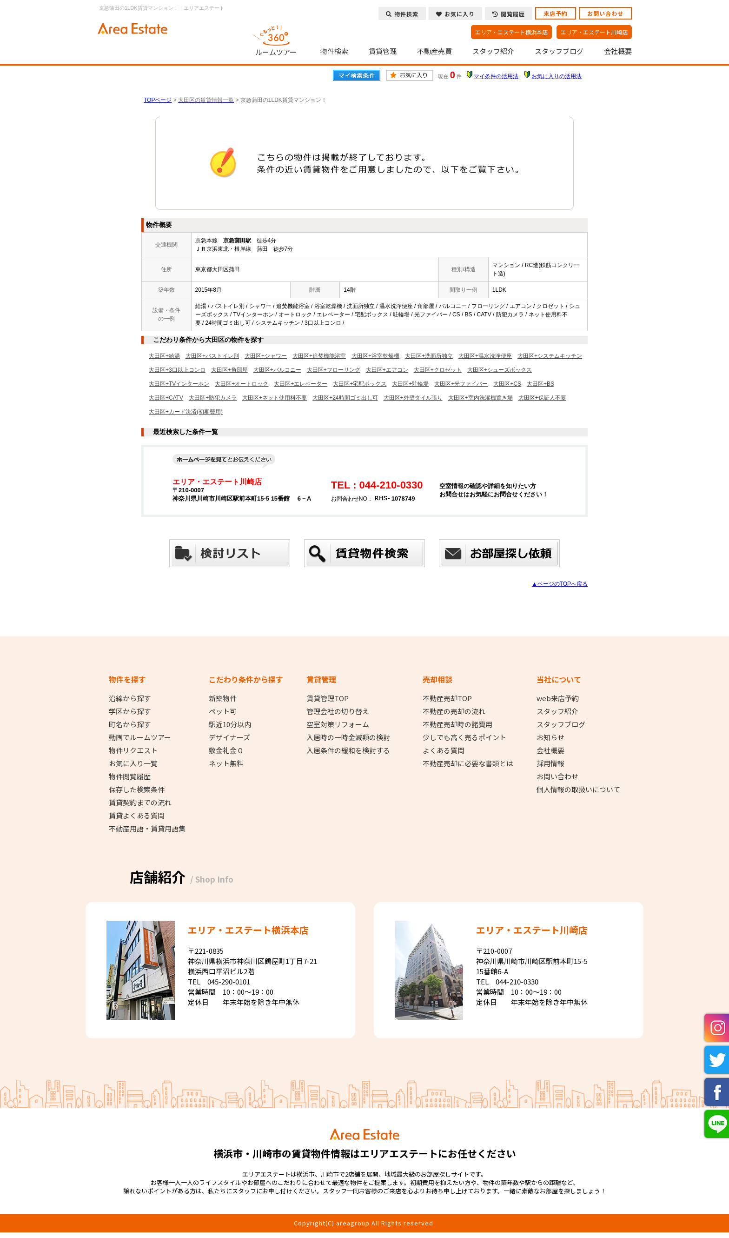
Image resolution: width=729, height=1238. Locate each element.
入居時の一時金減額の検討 (348, 737)
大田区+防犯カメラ (213, 398)
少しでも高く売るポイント (464, 737)
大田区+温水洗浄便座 (485, 356)
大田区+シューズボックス (499, 370)
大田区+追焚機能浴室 (319, 356)
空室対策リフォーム (337, 724)
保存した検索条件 (137, 789)
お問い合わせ (605, 13)
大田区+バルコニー (277, 370)
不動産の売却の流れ (454, 711)
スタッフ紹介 (493, 51)
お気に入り (455, 14)
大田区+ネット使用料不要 (274, 398)
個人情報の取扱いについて (578, 789)
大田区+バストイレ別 (212, 356)
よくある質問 (443, 750)
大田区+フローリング (333, 370)
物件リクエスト (133, 750)
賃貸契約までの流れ (140, 802)
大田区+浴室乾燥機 (375, 356)
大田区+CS (507, 384)
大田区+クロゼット (438, 370)
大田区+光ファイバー (461, 384)
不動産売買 (434, 51)
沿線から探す (130, 698)
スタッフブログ (559, 51)
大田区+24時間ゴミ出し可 (345, 398)
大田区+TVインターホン (179, 384)
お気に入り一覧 (133, 763)
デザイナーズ (229, 737)
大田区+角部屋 (229, 370)
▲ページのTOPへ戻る (560, 584)
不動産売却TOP (447, 698)
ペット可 (223, 711)
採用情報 (550, 763)
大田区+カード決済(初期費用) (186, 411)
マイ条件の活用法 (496, 76)
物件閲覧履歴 (130, 776)
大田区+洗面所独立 (429, 356)
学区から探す (130, 711)
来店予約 (555, 13)
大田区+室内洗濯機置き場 (480, 398)
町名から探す (130, 724)
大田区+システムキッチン (549, 356)
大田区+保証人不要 (542, 398)
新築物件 (223, 698)
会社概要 (618, 51)
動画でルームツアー (140, 737)
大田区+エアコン (387, 370)
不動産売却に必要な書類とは (468, 763)
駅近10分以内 (230, 724)
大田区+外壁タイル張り (413, 398)
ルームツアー (276, 39)
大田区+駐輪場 (410, 384)
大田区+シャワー (266, 356)
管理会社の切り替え (337, 711)
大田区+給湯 (164, 356)
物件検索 (334, 51)
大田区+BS (540, 384)
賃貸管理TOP (327, 698)
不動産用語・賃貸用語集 (147, 828)
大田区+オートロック (241, 384)
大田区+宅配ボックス (359, 384)
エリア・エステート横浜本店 (511, 32)
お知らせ (550, 737)
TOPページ (158, 100)
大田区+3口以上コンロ (177, 370)
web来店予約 (558, 698)
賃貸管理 (383, 51)
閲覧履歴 (508, 14)
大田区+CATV (166, 398)
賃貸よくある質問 (137, 815)
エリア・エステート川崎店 (594, 32)
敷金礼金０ (226, 750)
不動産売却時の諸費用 (457, 724)
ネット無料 (226, 763)
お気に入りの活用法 (556, 76)
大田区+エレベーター (300, 384)
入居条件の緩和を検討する (348, 750)
